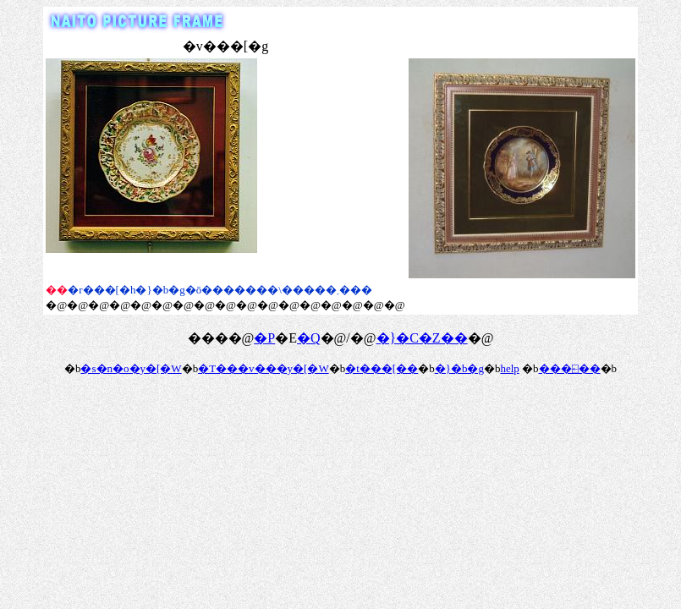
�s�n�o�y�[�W (130, 368)
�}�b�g (459, 368)
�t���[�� (381, 368)
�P (264, 338)
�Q (309, 338)
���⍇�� (570, 368)
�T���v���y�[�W (263, 368)
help (509, 368)
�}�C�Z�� (422, 338)
